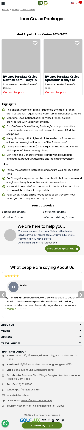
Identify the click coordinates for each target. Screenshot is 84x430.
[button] (41, 324)
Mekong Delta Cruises (23, 9)
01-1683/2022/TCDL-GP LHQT (36, 400)
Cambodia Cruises (15, 212)
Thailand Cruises (13, 217)
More (10, 309)
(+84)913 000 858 (30, 389)
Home (5, 9)
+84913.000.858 (49, 242)
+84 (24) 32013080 (21, 384)
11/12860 (60, 405)
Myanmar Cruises (55, 212)
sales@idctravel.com (18, 395)
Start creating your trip (62, 248)
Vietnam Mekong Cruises (59, 217)
